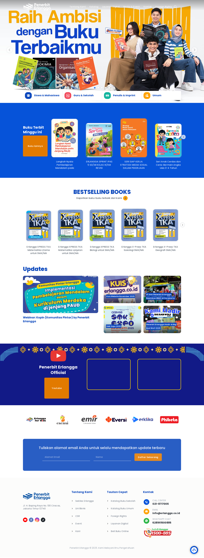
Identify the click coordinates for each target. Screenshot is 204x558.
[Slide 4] (109, 88)
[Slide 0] (95, 88)
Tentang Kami (78, 6)
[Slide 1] (98, 88)
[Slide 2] (102, 88)
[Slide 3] (105, 88)
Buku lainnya (35, 146)
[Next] (183, 137)
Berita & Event (131, 6)
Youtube (57, 388)
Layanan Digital (111, 6)
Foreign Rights (163, 6)
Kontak (148, 6)
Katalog (93, 6)
